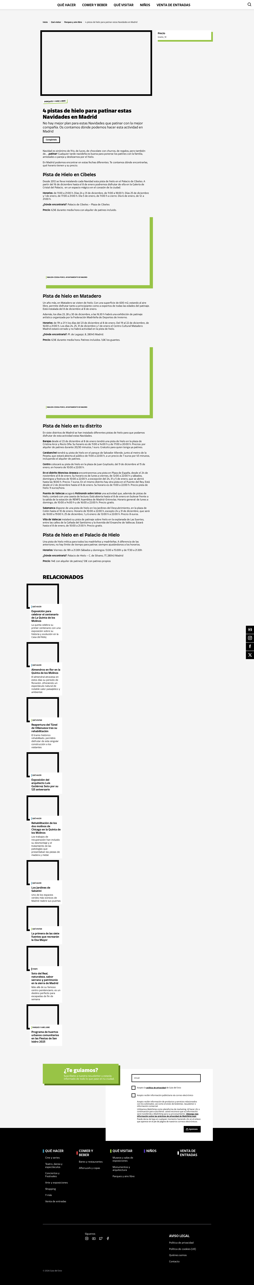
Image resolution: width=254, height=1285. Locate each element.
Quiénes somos (178, 1255)
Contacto (174, 1261)
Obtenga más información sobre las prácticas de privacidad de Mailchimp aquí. (167, 1115)
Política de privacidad (181, 1242)
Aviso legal (179, 1236)
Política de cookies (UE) (182, 1249)
